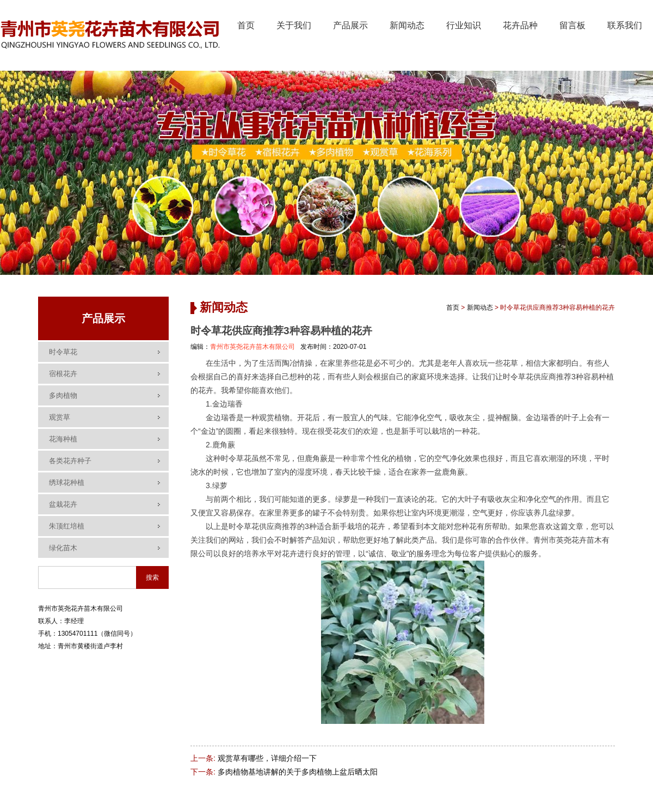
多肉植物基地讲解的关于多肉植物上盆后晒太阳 (298, 771)
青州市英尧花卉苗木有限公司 (252, 347)
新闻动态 (407, 25)
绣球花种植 (66, 482)
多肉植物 (63, 395)
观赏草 (59, 417)
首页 (246, 25)
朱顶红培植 (66, 526)
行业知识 (463, 25)
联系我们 (624, 25)
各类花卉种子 (70, 461)
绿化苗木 (63, 548)
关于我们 (293, 25)
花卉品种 (520, 25)
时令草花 (63, 352)
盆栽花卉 (63, 504)
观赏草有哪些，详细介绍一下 (267, 758)
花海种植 (63, 439)
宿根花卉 (63, 374)
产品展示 (350, 25)
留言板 (572, 25)
